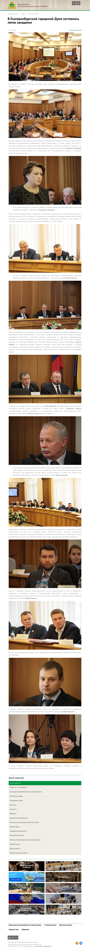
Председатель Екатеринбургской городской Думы (25, 925)
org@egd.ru (30, 946)
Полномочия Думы (16, 796)
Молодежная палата (17, 835)
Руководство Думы (16, 800)
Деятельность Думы (65, 925)
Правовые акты (14, 929)
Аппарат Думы (15, 827)
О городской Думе (50, 925)
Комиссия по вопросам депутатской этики (24, 822)
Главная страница (13, 14)
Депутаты (13, 805)
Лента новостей (33, 14)
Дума (23, 14)
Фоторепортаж (15, 844)
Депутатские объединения (19, 818)
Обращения (25, 929)
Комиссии (13, 809)
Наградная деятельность (18, 831)
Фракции (13, 813)
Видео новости (15, 848)
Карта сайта (13, 937)
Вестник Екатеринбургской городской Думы (25, 840)
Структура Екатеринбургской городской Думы (26, 792)
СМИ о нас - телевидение (18, 787)
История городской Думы (19, 853)
